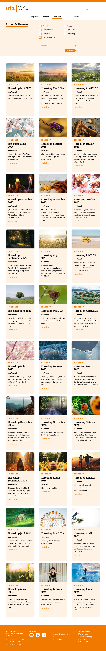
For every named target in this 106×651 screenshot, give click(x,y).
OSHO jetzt (57, 16)
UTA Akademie (82, 634)
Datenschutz (58, 642)
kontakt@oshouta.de (13, 644)
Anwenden (70, 51)
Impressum (57, 639)
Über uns (45, 16)
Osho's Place (82, 639)
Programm (34, 16)
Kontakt (76, 16)
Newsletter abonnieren (61, 634)
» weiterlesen (12, 102)
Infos (67, 16)
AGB (55, 636)
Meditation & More (84, 642)
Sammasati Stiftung (84, 636)
